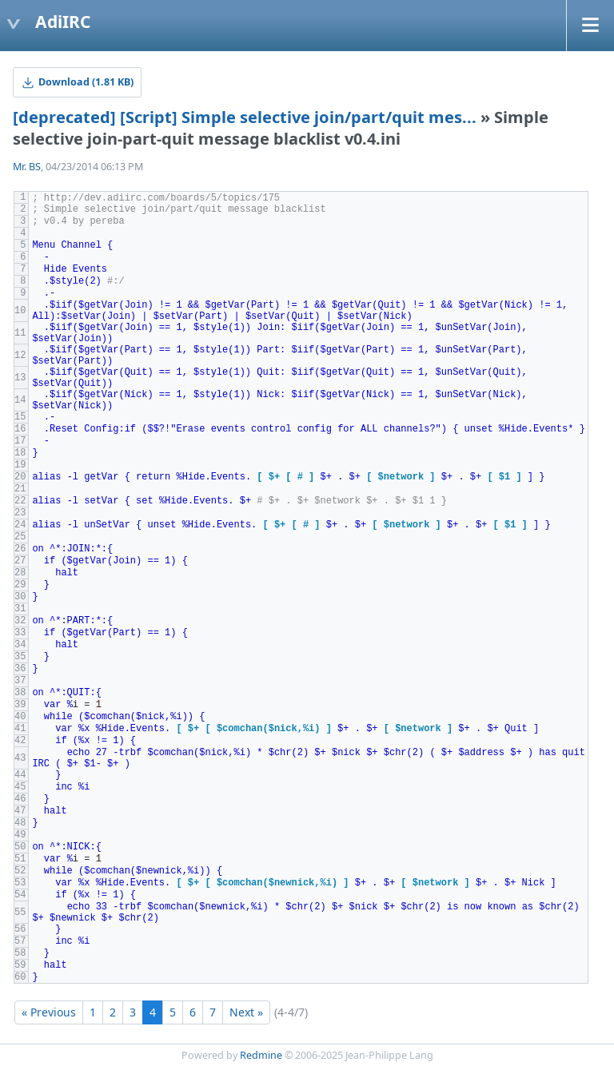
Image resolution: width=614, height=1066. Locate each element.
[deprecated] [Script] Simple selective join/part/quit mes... (244, 117)
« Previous (49, 1012)
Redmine (261, 1055)
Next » (246, 1012)
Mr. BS (27, 166)
